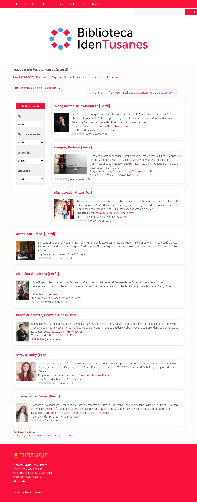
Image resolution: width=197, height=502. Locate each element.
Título (110, 92)
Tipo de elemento (28, 134)
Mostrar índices (96, 77)
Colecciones (77, 4)
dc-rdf (29, 435)
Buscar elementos (73, 77)
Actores (106, 171)
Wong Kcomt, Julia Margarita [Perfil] (82, 106)
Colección (23, 152)
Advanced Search (188, 12)
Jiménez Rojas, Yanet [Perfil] (38, 396)
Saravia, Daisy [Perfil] (32, 355)
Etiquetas (23, 170)
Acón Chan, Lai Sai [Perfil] (35, 234)
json (50, 435)
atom (16, 435)
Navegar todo (23, 77)
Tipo (20, 116)
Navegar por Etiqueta (48, 77)
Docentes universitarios (64, 375)
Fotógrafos (50, 294)
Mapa (95, 4)
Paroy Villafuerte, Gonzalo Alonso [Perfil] (48, 315)
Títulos (60, 4)
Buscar (194, 12)
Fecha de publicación (161, 92)
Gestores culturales (95, 126)
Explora (43, 4)
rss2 (70, 435)
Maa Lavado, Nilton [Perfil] (75, 192)
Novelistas (113, 126)
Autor (118, 92)
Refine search (30, 106)
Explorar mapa (115, 77)
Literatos (107, 375)
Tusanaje (37, 492)
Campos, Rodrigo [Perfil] (73, 147)
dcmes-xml (40, 435)
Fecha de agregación (135, 92)
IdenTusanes (23, 4)
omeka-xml (60, 435)
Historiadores (74, 331)
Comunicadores (121, 171)
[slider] (77, 133)
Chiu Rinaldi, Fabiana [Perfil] (37, 274)
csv (22, 435)
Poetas (124, 126)
